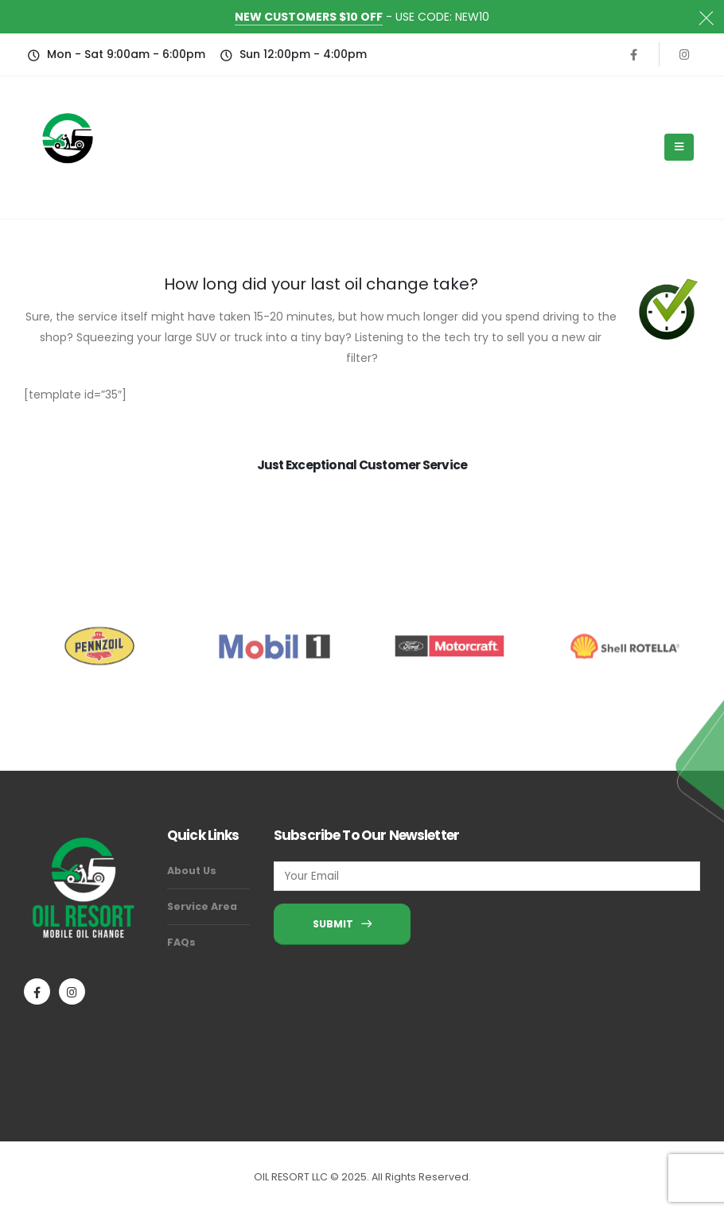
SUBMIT (342, 924)
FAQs (181, 942)
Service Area (202, 906)
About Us (191, 870)
